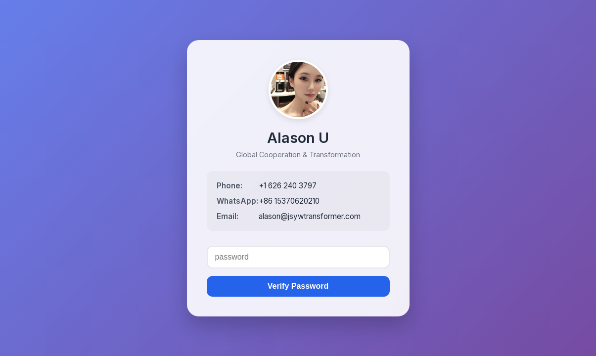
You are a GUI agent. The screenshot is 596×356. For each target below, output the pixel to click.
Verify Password (298, 286)
